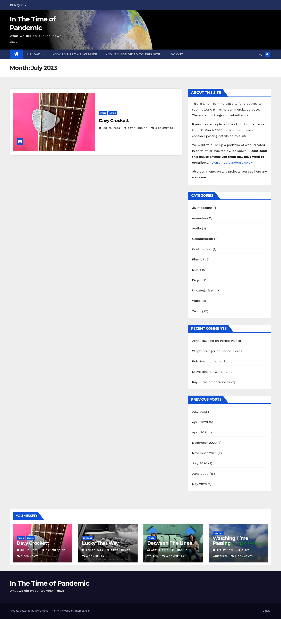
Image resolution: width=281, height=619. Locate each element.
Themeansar (82, 610)
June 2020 (200, 474)
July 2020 (199, 463)
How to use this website (74, 54)
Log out (176, 54)
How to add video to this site (132, 54)
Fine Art (198, 259)
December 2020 (204, 443)
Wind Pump (223, 361)
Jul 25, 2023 (111, 128)
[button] (260, 54)
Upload (35, 54)
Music (112, 113)
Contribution (202, 249)
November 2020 (204, 453)
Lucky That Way (100, 543)
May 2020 (199, 484)
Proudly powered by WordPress (29, 610)
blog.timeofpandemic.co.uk (231, 162)
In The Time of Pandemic (49, 583)
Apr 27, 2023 (94, 550)
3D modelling (202, 208)
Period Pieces (230, 341)
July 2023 (199, 412)
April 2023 (200, 422)
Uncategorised (203, 290)
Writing (197, 311)
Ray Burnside (135, 128)
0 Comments (164, 128)
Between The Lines (169, 543)
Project (197, 280)
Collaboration (202, 239)
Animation (200, 218)
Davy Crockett (114, 120)
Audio (103, 113)
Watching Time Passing (230, 540)
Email (266, 610)
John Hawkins (203, 341)
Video (196, 301)
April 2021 (199, 432)
